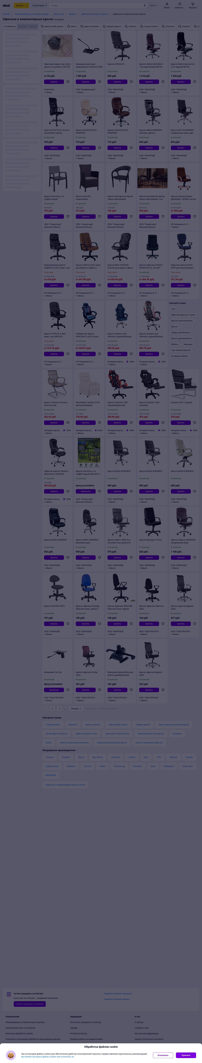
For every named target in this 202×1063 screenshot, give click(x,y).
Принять (186, 1055)
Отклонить (163, 1055)
